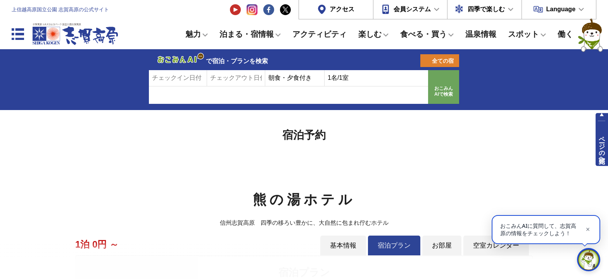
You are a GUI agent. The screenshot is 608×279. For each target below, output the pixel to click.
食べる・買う (423, 34)
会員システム (412, 9)
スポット (523, 34)
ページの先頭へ (602, 146)
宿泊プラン (394, 245)
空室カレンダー (496, 245)
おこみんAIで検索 (443, 91)
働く (565, 34)
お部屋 (442, 245)
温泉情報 (480, 34)
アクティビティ (319, 34)
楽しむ (370, 34)
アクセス (342, 9)
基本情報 (343, 245)
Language (560, 9)
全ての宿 (443, 61)
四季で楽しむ (486, 9)
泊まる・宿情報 (246, 34)
